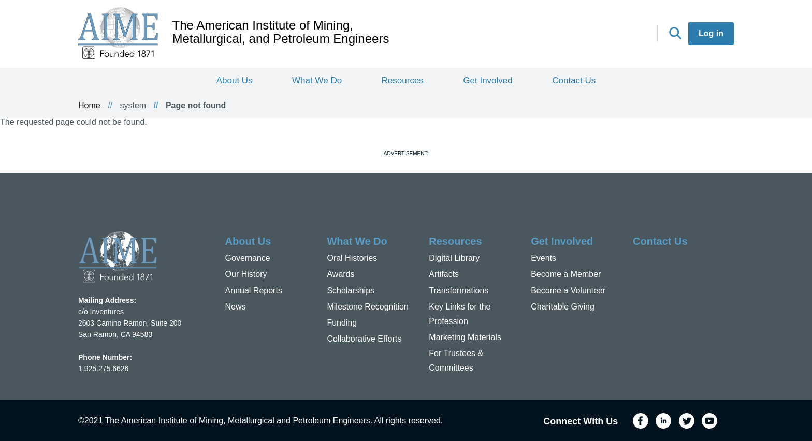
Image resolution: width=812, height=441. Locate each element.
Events (543, 258)
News (235, 306)
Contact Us (574, 80)
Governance (247, 258)
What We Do (317, 80)
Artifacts (444, 274)
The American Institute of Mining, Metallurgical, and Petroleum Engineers (280, 32)
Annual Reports (253, 290)
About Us (234, 80)
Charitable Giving (562, 306)
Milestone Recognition (367, 306)
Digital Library (454, 258)
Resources (403, 80)
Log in (711, 33)
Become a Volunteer (568, 290)
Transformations (458, 290)
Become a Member (566, 274)
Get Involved (487, 80)
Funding (342, 322)
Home (89, 105)
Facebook (569, 34)
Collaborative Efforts (364, 338)
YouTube (638, 34)
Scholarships (350, 290)
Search (675, 33)
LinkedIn (592, 34)
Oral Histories (352, 258)
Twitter (615, 34)
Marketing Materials (465, 337)
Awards (340, 274)
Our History (246, 274)
